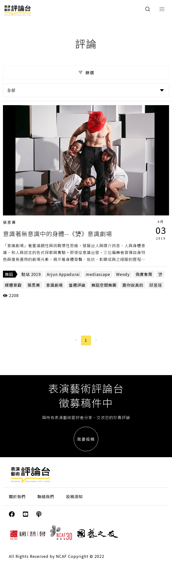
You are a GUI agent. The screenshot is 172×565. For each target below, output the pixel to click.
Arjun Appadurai (63, 274)
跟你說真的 (132, 285)
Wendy (123, 274)
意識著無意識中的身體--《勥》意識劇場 (57, 233)
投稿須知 (74, 496)
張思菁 (9, 222)
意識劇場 (54, 285)
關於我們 (17, 496)
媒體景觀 (13, 285)
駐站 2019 (31, 274)
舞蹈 (9, 274)
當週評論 (77, 285)
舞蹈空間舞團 (104, 285)
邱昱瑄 (155, 285)
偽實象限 (144, 274)
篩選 (86, 72)
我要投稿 (86, 439)
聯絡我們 (45, 496)
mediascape (98, 274)
